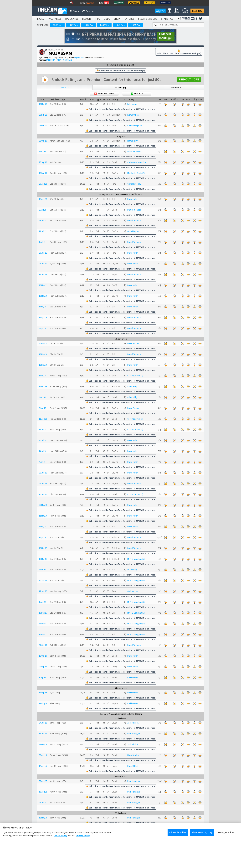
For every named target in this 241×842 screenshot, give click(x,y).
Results (65, 87)
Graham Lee (132, 591)
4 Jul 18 (42, 462)
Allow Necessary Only (202, 833)
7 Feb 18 (42, 569)
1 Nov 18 (42, 375)
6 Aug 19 (42, 209)
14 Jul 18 (42, 451)
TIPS (97, 18)
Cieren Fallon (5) (134, 183)
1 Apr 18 (42, 537)
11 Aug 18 (43, 419)
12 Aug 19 (43, 199)
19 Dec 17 (43, 612)
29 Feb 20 (43, 114)
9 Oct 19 (42, 151)
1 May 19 (42, 306)
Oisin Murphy (133, 231)
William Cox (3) (134, 151)
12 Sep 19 (43, 173)
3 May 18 (42, 526)
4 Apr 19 (42, 328)
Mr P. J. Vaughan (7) (136, 559)
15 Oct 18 (43, 386)
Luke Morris (132, 104)
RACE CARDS (71, 18)
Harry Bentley (133, 755)
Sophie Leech (79, 57)
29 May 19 (43, 285)
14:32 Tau (104, 25)
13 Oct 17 (43, 656)
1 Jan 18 (42, 602)
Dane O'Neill (132, 766)
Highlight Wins (104, 93)
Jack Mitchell (132, 722)
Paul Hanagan (133, 733)
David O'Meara (121, 194)
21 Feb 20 (43, 125)
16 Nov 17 (43, 634)
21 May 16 (43, 744)
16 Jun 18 (43, 494)
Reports (137, 93)
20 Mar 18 (43, 548)
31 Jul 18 (42, 429)
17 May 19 (43, 296)
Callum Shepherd (134, 125)
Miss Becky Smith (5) (136, 173)
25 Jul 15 (42, 802)
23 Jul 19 (42, 220)
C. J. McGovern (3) (135, 375)
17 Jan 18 (43, 591)
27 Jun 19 (43, 252)
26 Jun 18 (43, 483)
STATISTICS (167, 18)
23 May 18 (43, 505)
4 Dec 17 (42, 623)
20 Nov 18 (43, 343)
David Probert (133, 343)
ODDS (107, 18)
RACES (40, 18)
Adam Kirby (132, 386)
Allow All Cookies (177, 833)
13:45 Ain (57, 25)
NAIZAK (59, 60)
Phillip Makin (132, 677)
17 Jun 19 (43, 274)
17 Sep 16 (43, 692)
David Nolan (132, 199)
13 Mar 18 (43, 559)
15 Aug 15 (43, 791)
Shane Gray (132, 569)
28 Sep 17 (43, 666)
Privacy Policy (83, 837)
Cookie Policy (60, 837)
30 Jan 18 (43, 580)
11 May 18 (43, 515)
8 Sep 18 (42, 408)
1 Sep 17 (42, 677)
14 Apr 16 (43, 766)
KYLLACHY (50, 60)
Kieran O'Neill (133, 114)
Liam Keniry (132, 140)
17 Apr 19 (43, 317)
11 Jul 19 (42, 231)
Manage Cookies (226, 833)
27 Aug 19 (43, 183)
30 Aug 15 (43, 781)
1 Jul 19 (42, 242)
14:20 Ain (88, 25)
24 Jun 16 (43, 722)
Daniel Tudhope (134, 209)
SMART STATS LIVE (147, 18)
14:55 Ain (135, 25)
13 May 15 (43, 817)
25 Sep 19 (43, 162)
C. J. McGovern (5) (135, 419)
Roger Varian (120, 714)
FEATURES (128, 18)
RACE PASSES (54, 18)
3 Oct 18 (42, 397)
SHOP (117, 18)
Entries (120, 87)
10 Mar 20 (43, 104)
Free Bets (197, 10)
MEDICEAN (67, 60)
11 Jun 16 (43, 733)
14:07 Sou (73, 25)
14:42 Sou (120, 25)
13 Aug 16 (43, 703)
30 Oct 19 (43, 140)
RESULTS (86, 18)
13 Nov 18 (43, 354)
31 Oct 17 (43, 645)
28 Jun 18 (43, 472)
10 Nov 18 (43, 365)
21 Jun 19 (43, 263)
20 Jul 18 (42, 440)
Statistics (176, 87)
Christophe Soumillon (136, 162)
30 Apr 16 (43, 755)
